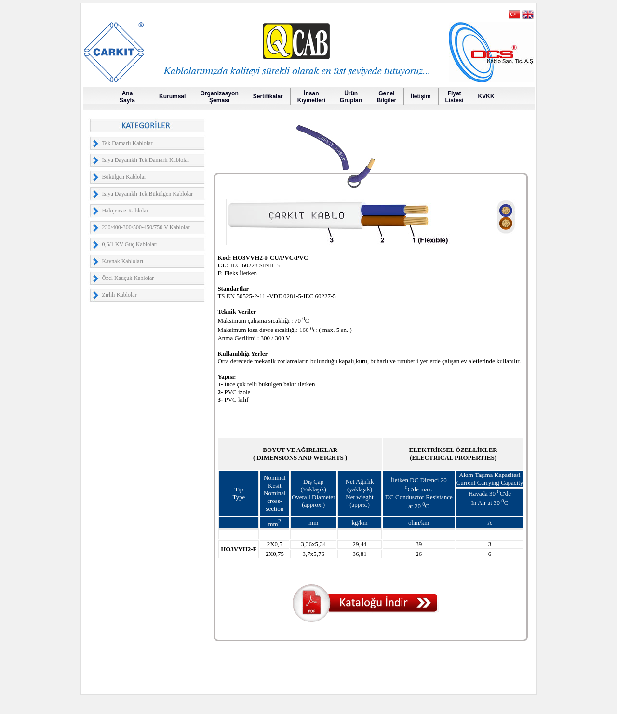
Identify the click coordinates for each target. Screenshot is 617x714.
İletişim (420, 96)
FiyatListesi (454, 97)
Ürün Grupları (351, 97)
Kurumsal (172, 96)
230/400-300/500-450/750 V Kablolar (145, 227)
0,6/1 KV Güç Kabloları (130, 244)
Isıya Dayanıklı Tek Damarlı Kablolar (145, 160)
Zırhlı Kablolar (119, 294)
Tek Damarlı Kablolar (127, 143)
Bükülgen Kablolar (124, 176)
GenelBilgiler (387, 97)
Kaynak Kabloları (122, 261)
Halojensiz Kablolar (125, 210)
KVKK (486, 96)
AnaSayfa (127, 97)
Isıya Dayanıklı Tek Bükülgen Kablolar (147, 193)
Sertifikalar (268, 96)
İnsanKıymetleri (311, 97)
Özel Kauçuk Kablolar (128, 278)
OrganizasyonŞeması (219, 97)
